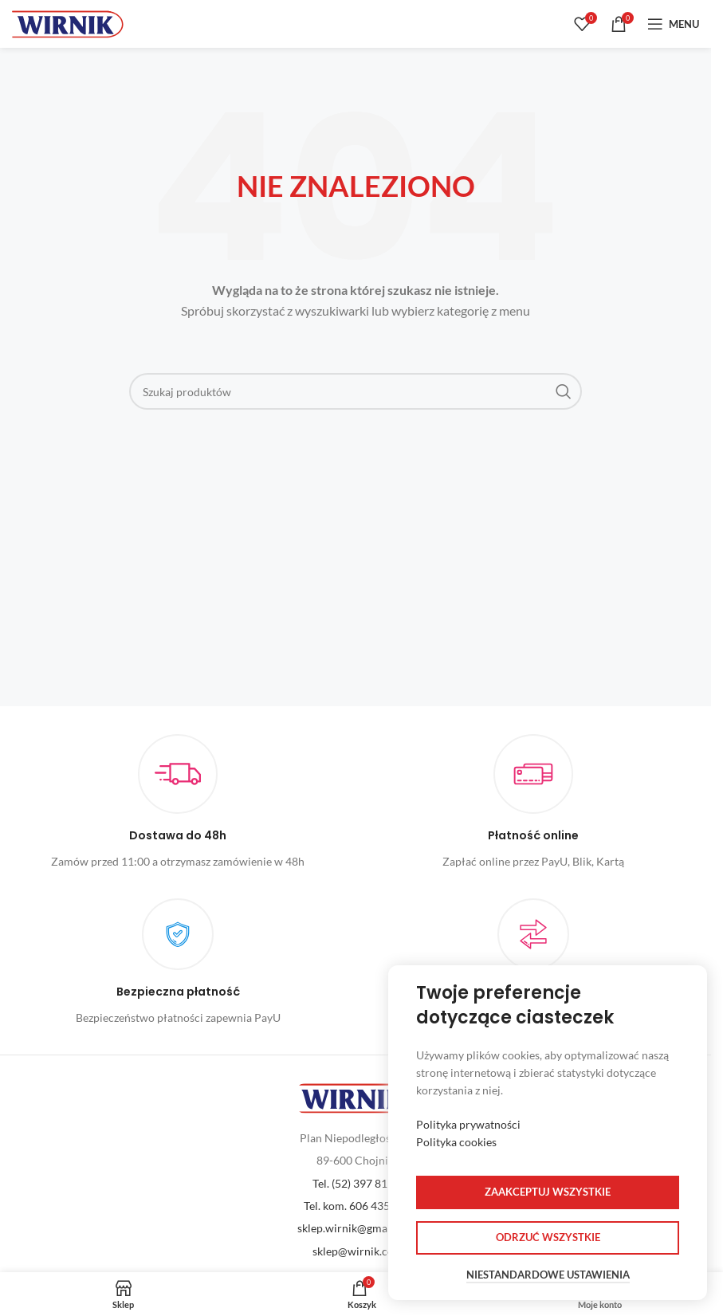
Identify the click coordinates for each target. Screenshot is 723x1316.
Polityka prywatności (468, 1124)
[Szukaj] (356, 391)
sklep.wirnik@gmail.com (357, 1228)
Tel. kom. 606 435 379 (357, 1205)
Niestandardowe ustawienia (548, 1275)
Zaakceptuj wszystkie (548, 1191)
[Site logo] (68, 22)
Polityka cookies (456, 1142)
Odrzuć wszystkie (548, 1237)
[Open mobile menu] (673, 24)
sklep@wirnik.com (357, 1251)
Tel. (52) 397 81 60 (357, 1183)
